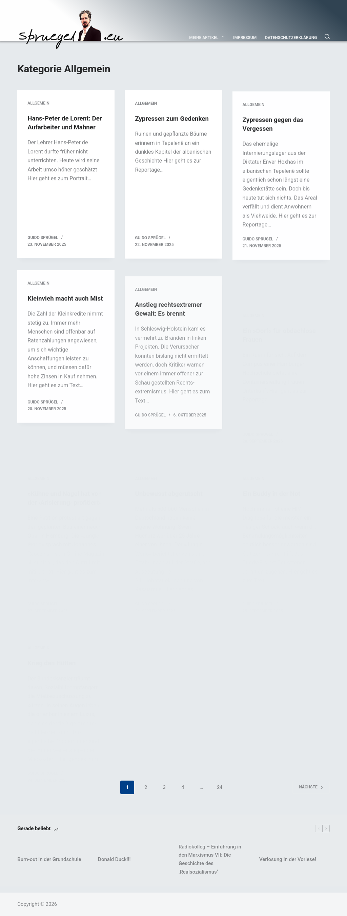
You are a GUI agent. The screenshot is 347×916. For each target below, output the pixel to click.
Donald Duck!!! (114, 865)
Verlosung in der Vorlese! (287, 865)
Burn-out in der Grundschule (49, 865)
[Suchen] (327, 36)
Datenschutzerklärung (291, 37)
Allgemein (38, 103)
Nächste (311, 793)
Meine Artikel (208, 37)
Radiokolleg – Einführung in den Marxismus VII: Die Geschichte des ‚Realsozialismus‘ (210, 865)
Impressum (245, 37)
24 (219, 793)
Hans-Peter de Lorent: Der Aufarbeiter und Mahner (61, 128)
